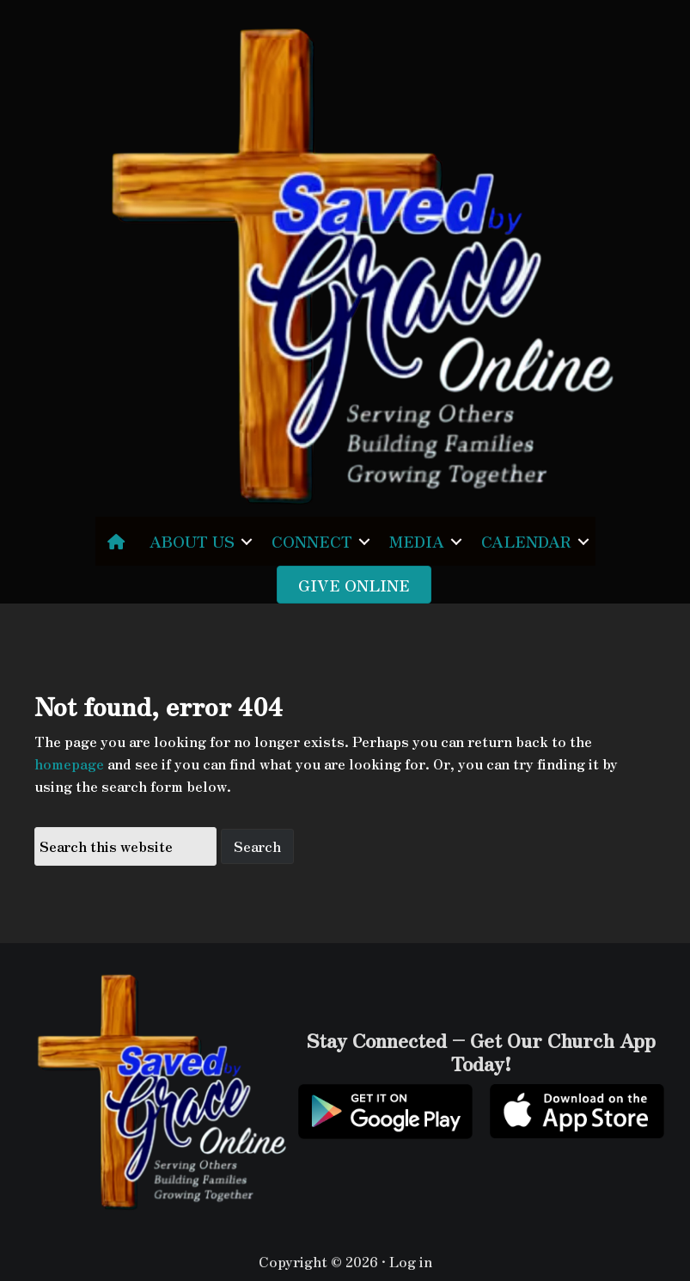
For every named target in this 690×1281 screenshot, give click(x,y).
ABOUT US (192, 541)
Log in (410, 1261)
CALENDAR (526, 541)
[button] (247, 541)
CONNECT (312, 541)
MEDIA (416, 541)
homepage (69, 763)
